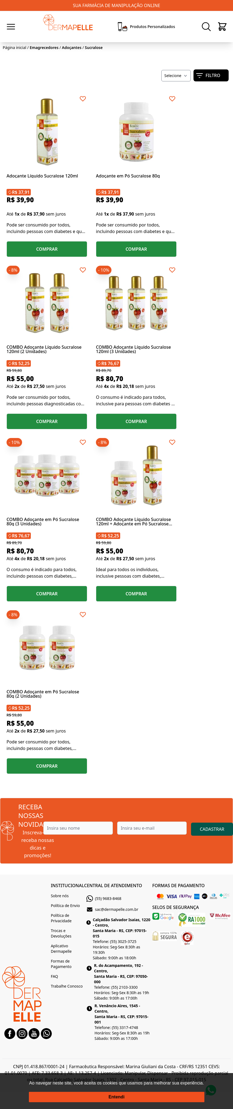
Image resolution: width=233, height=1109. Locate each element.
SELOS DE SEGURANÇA (175, 907)
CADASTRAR (212, 829)
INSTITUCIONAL (67, 886)
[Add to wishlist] (83, 99)
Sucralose (93, 47)
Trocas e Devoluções (61, 933)
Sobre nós (60, 895)
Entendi (116, 1097)
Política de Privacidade (61, 918)
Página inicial (14, 47)
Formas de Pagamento (61, 963)
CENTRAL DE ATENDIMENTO (113, 886)
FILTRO (208, 75)
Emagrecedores (44, 47)
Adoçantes (71, 47)
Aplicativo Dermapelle (61, 948)
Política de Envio (65, 905)
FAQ (54, 976)
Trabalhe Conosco (67, 986)
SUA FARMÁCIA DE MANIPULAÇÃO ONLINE (116, 5)
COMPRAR (47, 249)
